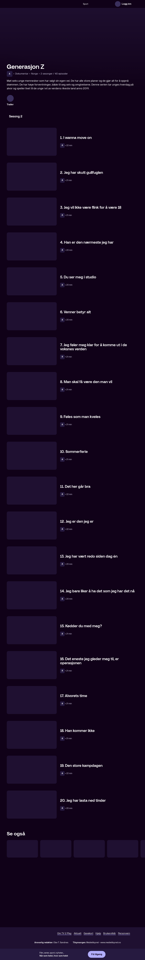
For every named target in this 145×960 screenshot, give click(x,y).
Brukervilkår (109, 936)
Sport (62, 4)
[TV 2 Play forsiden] (28, 4)
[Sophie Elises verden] (89, 906)
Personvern (124, 936)
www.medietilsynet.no (110, 945)
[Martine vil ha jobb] (22, 906)
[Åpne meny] (135, 4)
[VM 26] (90, 4)
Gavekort (88, 936)
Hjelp (98, 936)
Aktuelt (77, 936)
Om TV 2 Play (64, 936)
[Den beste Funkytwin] (122, 906)
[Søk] (54, 4)
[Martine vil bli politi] (55, 906)
